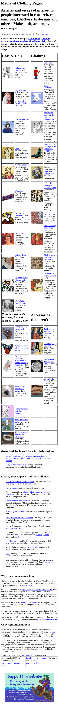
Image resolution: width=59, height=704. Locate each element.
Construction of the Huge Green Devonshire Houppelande (50, 147)
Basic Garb (48, 63)
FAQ (34, 660)
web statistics (27, 655)
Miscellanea (34, 41)
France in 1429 (26, 585)
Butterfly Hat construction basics (20, 388)
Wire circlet (19, 191)
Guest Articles (20, 41)
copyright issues (43, 34)
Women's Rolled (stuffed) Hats (21, 279)
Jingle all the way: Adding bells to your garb (49, 332)
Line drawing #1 (12, 541)
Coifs (17, 149)
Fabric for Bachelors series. (46, 619)
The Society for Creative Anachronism (37, 590)
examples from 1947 (14, 528)
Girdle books (49, 379)
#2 (24, 541)
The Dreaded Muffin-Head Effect (21, 103)
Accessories (7, 41)
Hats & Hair (34, 38)
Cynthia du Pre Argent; (28, 602)
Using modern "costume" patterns (19, 518)
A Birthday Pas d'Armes (15, 511)
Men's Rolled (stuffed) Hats (20, 302)
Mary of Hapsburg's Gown (16, 465)
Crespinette (19, 233)
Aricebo (17, 537)
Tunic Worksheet (48, 87)
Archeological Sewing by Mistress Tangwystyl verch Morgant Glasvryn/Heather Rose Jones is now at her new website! (28, 458)
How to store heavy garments (50, 274)
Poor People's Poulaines (49, 345)
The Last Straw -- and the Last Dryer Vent (21, 434)
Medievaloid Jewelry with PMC (49, 361)
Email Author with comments (37, 658)
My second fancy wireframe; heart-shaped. (21, 348)
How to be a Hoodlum (19, 214)
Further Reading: (12, 488)
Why (44, 41)
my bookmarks (32, 547)
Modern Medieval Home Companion (20, 482)
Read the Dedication (34, 663)
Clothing (46, 38)
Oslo (7, 554)
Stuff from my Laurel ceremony (18, 501)
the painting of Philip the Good (50, 185)
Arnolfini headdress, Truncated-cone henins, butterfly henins (21, 360)
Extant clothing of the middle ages (50, 228)
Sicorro (39, 535)
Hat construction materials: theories (21, 411)
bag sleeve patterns (48, 172)
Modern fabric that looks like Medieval (49, 257)
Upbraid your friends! (20, 69)
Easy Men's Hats (21, 119)
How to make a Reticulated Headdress (21, 329)
